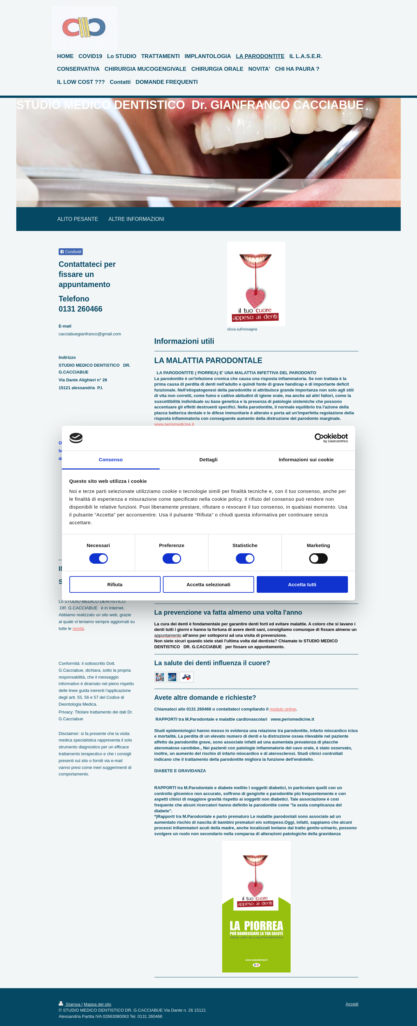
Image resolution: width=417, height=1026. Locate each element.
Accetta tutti (302, 584)
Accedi (352, 1004)
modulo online (283, 709)
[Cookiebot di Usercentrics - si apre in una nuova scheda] (319, 438)
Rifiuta (114, 584)
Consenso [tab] (110, 459)
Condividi (70, 252)
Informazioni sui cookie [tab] (306, 459)
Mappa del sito (97, 1004)
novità (78, 628)
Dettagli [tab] (208, 459)
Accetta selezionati (208, 584)
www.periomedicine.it (174, 424)
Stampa (70, 1004)
